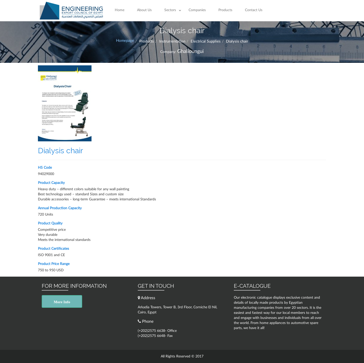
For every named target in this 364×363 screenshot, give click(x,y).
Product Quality (50, 223)
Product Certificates (53, 249)
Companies (197, 10)
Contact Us (253, 10)
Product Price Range (54, 264)
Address (146, 298)
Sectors (170, 10)
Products (225, 10)
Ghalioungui (190, 51)
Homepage (125, 41)
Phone (145, 321)
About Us (144, 10)
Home (119, 10)
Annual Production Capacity (60, 208)
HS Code (45, 167)
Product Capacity (51, 183)
